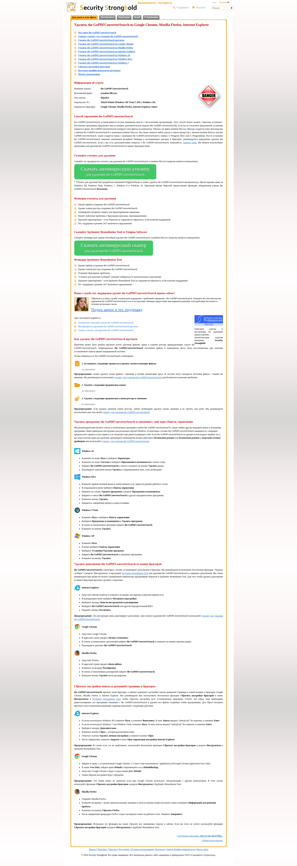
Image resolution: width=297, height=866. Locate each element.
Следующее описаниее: (200, 836)
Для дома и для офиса (84, 17)
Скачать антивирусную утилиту (115, 171)
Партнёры (102, 849)
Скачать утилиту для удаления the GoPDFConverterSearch (108, 36)
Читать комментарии (89, 74)
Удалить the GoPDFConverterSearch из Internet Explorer (106, 51)
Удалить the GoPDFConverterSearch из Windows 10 (104, 55)
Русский (224, 2)
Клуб (137, 17)
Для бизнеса (107, 17)
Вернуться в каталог (212, 840)
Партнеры (124, 17)
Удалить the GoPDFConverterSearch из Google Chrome (106, 44)
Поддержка (124, 849)
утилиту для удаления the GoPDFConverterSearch (138, 377)
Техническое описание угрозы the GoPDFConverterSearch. (106, 322)
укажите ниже (190, 142)
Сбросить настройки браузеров (94, 66)
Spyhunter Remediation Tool (135, 573)
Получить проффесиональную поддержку (99, 70)
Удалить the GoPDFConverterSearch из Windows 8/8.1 (105, 59)
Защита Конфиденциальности (180, 849)
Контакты (160, 849)
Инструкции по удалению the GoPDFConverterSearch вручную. (108, 326)
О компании (151, 17)
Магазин (113, 849)
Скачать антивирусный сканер (113, 248)
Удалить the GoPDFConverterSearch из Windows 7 (103, 63)
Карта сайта (202, 849)
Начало (92, 849)
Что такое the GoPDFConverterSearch (97, 32)
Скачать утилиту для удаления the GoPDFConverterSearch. (106, 330)
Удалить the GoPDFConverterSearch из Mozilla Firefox (105, 47)
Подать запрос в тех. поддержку (117, 310)
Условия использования (142, 849)
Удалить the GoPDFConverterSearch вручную (101, 40)
